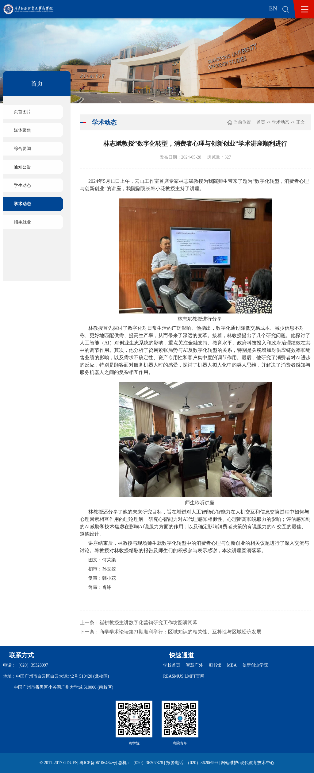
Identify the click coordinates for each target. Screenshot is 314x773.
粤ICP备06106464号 (97, 762)
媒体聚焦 (22, 130)
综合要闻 (22, 148)
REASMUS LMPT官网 (184, 676)
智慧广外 (194, 665)
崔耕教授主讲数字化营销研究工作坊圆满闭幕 (148, 622)
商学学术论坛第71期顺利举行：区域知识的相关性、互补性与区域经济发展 (180, 631)
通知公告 (22, 167)
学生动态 (22, 185)
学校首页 (171, 665)
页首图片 (22, 112)
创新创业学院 (255, 665)
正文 (300, 122)
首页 (261, 122)
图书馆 (215, 665)
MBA (232, 665)
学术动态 (22, 204)
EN (273, 8)
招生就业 (22, 222)
